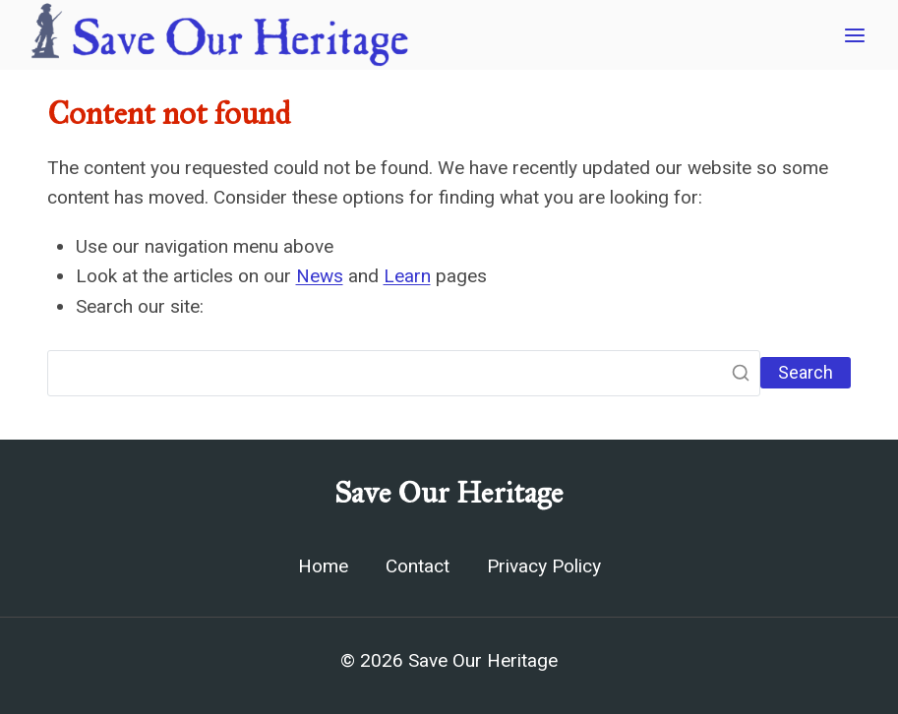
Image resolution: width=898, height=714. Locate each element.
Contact (417, 566)
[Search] (403, 373)
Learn (407, 276)
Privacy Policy (544, 566)
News (319, 276)
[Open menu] (854, 35)
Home (323, 566)
